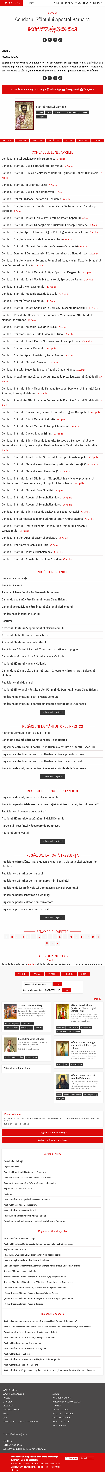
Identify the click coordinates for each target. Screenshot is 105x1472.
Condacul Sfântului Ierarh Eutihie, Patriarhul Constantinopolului (46, 218)
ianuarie (6, 964)
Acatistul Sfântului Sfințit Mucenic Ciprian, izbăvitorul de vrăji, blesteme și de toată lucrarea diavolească (50, 1370)
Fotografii (41, 116)
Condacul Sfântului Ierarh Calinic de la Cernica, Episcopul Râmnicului (50, 308)
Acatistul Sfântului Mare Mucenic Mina (21, 1364)
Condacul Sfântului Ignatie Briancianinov (32, 552)
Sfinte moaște (86, 1027)
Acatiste (7, 140)
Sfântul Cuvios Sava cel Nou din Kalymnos (83, 1077)
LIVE (57, 3)
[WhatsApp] (90, 2)
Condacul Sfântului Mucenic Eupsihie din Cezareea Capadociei (44, 246)
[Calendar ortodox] (62, 2)
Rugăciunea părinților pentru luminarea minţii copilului (35, 880)
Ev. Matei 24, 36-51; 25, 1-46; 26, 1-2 (16, 1124)
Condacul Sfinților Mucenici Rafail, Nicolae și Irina (37, 239)
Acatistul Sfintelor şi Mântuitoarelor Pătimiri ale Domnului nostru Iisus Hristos (50, 689)
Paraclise (37, 140)
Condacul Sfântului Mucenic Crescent (30, 362)
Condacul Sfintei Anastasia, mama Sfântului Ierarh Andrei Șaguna (48, 519)
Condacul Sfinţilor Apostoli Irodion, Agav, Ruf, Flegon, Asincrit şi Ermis (50, 232)
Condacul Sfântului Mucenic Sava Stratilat (33, 490)
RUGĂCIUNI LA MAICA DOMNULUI (52, 791)
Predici (23, 1028)
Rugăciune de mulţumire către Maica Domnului (30, 697)
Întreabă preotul (11, 1410)
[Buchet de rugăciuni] (69, 2)
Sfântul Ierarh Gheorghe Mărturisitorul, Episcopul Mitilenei (83, 1045)
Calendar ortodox (52, 958)
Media (5, 1414)
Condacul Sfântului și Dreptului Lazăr (29, 185)
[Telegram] (98, 2)
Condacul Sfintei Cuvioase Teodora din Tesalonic (36, 199)
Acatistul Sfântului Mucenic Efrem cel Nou (22, 1343)
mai (37, 964)
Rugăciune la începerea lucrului (21, 614)
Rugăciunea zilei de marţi (17, 682)
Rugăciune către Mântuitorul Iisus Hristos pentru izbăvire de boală (42, 761)
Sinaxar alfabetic (52, 932)
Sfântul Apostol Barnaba (51, 106)
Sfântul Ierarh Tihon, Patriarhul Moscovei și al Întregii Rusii (83, 1008)
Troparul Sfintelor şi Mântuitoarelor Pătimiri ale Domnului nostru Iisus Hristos (38, 1282)
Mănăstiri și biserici (62, 1414)
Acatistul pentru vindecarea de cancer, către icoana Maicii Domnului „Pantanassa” (40, 1321)
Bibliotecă (8, 1406)
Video (85, 112)
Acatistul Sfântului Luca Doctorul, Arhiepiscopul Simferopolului (32, 1359)
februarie (15, 964)
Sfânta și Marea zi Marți (30, 1005)
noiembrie (86, 964)
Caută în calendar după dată (33, 990)
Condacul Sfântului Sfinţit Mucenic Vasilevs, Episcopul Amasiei (46, 511)
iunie (42, 964)
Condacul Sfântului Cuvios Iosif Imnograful (33, 192)
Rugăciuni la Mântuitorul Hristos (52, 726)
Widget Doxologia (61, 1422)
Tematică (56, 1406)
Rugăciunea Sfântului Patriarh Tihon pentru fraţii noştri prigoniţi (41, 649)
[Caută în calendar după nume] (38, 984)
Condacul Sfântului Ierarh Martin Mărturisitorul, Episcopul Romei (47, 341)
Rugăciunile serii (12, 585)
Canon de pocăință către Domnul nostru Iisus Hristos (34, 599)
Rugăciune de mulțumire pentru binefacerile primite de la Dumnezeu (44, 704)
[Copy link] (60, 40)
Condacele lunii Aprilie (52, 152)
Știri (5, 1418)
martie (24, 964)
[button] (29, 2)
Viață (48, 112)
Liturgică (7, 1402)
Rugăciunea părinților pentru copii (22, 873)
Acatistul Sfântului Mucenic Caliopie (24, 663)
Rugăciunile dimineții (14, 578)
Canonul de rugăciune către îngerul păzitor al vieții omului (37, 606)
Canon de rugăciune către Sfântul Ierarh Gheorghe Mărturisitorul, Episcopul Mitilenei (42, 1265)
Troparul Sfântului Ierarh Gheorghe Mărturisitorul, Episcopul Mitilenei (35, 1276)
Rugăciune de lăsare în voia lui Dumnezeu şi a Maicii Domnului (40, 887)
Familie (6, 1398)
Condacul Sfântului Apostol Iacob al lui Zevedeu (37, 559)
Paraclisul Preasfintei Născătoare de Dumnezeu (31, 592)
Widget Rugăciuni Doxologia (52, 1140)
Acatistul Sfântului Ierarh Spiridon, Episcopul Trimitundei (29, 1337)
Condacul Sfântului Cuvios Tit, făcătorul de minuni (37, 166)
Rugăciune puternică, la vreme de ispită (26, 909)
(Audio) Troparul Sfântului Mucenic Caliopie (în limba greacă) (31, 1293)
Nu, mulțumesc (87, 1458)
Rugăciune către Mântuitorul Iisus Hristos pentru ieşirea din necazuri (44, 754)
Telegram (88, 89)
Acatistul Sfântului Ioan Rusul (17, 1353)
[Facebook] (76, 2)
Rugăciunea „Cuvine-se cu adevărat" (24, 811)
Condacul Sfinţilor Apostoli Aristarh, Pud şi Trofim (38, 355)
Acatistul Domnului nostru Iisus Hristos (26, 733)
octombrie (75, 964)
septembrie (64, 964)
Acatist (7, 1024)
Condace (52, 12)
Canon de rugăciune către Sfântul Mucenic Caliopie (33, 656)
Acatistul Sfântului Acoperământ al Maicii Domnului (33, 628)
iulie (48, 964)
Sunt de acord (71, 1458)
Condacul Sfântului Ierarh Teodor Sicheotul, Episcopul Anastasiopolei (50, 457)
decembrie (97, 964)
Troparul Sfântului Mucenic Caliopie (20, 1271)
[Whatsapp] (50, 40)
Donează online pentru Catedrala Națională (24, 1449)
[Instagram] (83, 2)
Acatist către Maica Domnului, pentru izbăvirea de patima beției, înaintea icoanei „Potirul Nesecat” (48, 1326)
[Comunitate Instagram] (94, 2)
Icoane (57, 112)
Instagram (71, 89)
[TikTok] (87, 2)
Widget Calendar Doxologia (52, 1132)
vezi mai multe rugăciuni (53, 712)
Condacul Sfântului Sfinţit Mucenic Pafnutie (34, 419)
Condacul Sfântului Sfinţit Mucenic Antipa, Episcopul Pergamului (47, 272)
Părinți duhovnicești (62, 1398)
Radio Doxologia (60, 1426)
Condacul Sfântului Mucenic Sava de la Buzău (35, 293)
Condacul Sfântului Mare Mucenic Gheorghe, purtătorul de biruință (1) (50, 464)
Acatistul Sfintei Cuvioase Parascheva (25, 635)
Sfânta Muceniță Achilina (17, 1068)
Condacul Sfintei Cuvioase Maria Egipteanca (33, 158)
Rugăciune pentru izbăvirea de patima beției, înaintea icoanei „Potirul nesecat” (50, 804)
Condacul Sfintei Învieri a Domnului (29, 286)
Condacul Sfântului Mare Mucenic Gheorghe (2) (36, 471)
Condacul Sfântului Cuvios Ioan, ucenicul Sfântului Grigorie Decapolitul (51, 412)
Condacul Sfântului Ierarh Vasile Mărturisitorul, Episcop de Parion (47, 279)
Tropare (83, 140)
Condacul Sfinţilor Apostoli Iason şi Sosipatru (35, 537)
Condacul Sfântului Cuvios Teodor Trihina (32, 433)
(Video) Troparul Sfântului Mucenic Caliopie (23, 1304)
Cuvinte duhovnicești (13, 1394)
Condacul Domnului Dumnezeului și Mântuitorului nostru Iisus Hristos (50, 253)
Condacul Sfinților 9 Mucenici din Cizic (30, 545)
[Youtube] (79, 2)
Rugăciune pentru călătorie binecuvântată (27, 902)
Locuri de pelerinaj (71, 112)
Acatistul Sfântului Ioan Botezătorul (24, 642)
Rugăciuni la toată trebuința (52, 855)
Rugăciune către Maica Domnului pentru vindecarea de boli (30, 1332)
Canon (40, 112)
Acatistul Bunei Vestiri (15, 832)
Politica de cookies (12, 1445)
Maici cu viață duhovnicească (66, 1402)
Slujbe (69, 140)
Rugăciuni (54, 140)
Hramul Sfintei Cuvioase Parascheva (20, 1422)
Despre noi (8, 1441)
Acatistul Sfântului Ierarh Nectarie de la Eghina (25, 1348)
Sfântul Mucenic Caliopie (31, 1038)
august (54, 964)
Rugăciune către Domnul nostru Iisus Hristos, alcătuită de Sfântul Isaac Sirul (49, 747)
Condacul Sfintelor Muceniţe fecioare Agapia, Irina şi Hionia (43, 369)
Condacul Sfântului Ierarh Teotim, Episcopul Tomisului (40, 426)
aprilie (31, 964)
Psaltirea (7, 621)
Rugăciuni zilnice (52, 572)
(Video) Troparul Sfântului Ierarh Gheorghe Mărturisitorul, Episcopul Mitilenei (38, 1298)
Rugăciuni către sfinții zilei (52, 1231)
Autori (55, 1394)
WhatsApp (55, 89)
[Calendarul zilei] (66, 2)
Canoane (22, 140)
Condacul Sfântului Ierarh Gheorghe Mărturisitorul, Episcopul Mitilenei (50, 225)
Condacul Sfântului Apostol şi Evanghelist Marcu (37, 497)
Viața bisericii (10, 1390)
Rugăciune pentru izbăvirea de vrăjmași (26, 895)
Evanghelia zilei (12, 1114)
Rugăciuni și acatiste (52, 1314)
